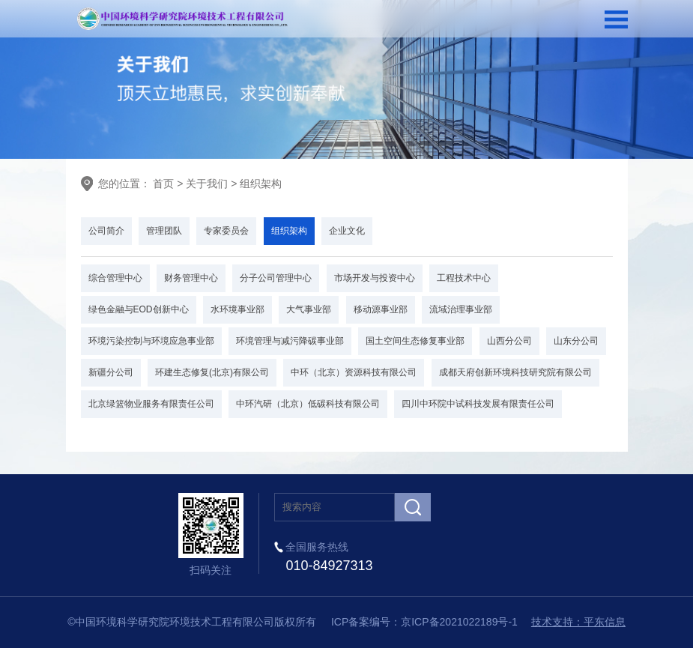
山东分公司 (576, 341)
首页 (163, 184)
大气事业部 (308, 309)
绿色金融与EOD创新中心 (138, 309)
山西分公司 (509, 341)
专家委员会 (226, 230)
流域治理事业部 (460, 309)
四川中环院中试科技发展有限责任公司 (478, 404)
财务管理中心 (191, 278)
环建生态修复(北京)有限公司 (212, 372)
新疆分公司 (110, 372)
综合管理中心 (115, 278)
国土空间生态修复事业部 (415, 341)
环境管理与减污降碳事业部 (290, 341)
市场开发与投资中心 (374, 278)
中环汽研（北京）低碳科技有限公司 (308, 404)
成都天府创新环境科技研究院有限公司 (515, 372)
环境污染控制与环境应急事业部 (151, 341)
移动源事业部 (381, 309)
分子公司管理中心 (276, 278)
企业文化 (347, 230)
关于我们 (207, 184)
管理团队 (164, 230)
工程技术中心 (464, 278)
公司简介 (106, 230)
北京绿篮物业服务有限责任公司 (151, 404)
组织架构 (261, 184)
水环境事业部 (237, 309)
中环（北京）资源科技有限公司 (354, 372)
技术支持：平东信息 (578, 622)
